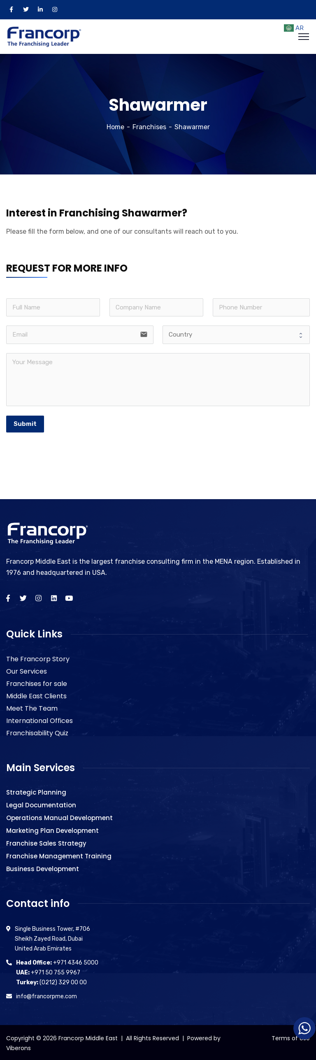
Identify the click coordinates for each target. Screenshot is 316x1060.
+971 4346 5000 (57, 961)
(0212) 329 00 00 (51, 980)
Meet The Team (32, 706)
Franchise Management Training (59, 854)
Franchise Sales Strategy (46, 841)
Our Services (26, 669)
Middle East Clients (36, 694)
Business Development (42, 867)
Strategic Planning (36, 790)
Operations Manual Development (59, 816)
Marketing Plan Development (52, 829)
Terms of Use (291, 1036)
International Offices (39, 719)
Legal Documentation (41, 803)
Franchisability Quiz (37, 731)
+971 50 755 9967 (48, 970)
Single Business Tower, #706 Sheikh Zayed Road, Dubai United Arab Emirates (52, 937)
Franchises (149, 125)
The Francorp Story (38, 657)
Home (115, 125)
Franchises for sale (36, 682)
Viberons (18, 1046)
